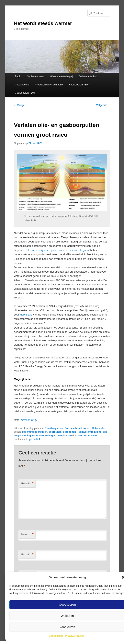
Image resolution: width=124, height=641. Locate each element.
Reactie (27, 484)
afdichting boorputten (34, 431)
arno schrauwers (88, 435)
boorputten (55, 431)
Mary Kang (26, 314)
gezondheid (70, 431)
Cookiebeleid (56, 635)
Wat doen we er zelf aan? (49, 84)
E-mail (27, 555)
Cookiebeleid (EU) (25, 92)
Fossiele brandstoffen (77, 428)
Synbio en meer (35, 76)
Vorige (19, 105)
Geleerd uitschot (88, 76)
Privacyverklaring (74, 635)
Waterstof (97, 428)
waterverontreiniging (44, 435)
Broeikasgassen (54, 428)
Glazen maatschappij (61, 76)
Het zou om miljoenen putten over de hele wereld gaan (57, 250)
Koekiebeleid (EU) (79, 84)
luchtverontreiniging (89, 431)
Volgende (103, 105)
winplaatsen (65, 435)
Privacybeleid (22, 84)
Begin (18, 76)
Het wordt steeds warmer (43, 23)
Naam (27, 534)
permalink (35, 439)
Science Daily (29, 420)
